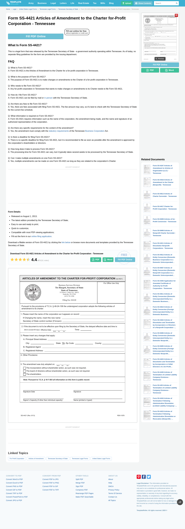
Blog (111, 3)
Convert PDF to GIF (50, 486)
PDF (95, 259)
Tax (94, 3)
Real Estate (83, 3)
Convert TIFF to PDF (14, 493)
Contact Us (112, 497)
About (110, 479)
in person (48, 98)
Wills (102, 3)
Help (110, 483)
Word (108, 259)
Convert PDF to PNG (51, 483)
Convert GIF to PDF (14, 490)
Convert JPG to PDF (14, 500)
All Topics (112, 500)
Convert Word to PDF (14, 479)
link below (66, 242)
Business (42, 3)
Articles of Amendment (36, 458)
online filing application (41, 236)
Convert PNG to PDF (14, 486)
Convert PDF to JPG (51, 479)
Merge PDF (80, 483)
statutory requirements (59, 131)
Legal (53, 3)
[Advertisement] (72, 186)
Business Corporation (94, 131)
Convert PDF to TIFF (51, 490)
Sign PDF (79, 486)
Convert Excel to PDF (14, 483)
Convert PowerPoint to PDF (17, 497)
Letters (63, 3)
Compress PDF (82, 490)
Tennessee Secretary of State (58, 458)
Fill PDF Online (36, 36)
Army (31, 3)
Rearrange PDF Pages (85, 493)
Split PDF (79, 479)
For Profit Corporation (17, 458)
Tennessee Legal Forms (80, 458)
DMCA (110, 486)
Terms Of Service (115, 493)
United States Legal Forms (101, 458)
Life (72, 3)
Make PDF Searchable (84, 497)
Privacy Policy (113, 490)
